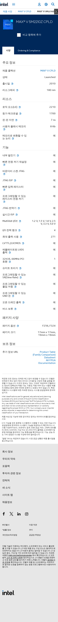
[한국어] (46, 4)
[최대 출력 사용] (21, 236)
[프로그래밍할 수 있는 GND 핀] (13, 296)
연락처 (6, 480)
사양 (8, 50)
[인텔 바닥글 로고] (8, 592)
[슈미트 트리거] (20, 268)
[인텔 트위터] (11, 514)
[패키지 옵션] (17, 325)
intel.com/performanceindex (20, 555)
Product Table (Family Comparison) (44, 353)
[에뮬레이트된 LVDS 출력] (9, 252)
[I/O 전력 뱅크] (19, 230)
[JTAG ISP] (15, 180)
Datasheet (50, 357)
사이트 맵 (7, 494)
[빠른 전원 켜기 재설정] (4, 164)
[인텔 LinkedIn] (19, 514)
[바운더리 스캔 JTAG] (4, 174)
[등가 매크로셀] (20, 113)
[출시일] (12, 83)
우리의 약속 (8, 458)
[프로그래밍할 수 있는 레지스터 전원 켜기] (4, 201)
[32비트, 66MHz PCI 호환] (9, 261)
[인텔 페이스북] (3, 514)
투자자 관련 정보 (11, 473)
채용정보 (7, 502)
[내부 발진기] (17, 155)
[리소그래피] (17, 90)
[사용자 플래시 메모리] (4, 129)
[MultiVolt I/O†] (20, 221)
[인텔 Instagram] (26, 514)
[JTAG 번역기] (18, 208)
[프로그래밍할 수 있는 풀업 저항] (15, 286)
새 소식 (6, 487)
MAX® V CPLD (48, 70)
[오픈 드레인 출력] (23, 302)
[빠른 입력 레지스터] (4, 189)
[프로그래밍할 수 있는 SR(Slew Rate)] (20, 277)
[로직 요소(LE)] (19, 107)
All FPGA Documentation (47, 362)
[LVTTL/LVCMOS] (23, 243)
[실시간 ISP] (16, 214)
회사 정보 (7, 451)
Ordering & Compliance (29, 50)
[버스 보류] (15, 308)
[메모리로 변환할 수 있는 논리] (13, 138)
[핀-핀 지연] (16, 120)
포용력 (6, 466)
